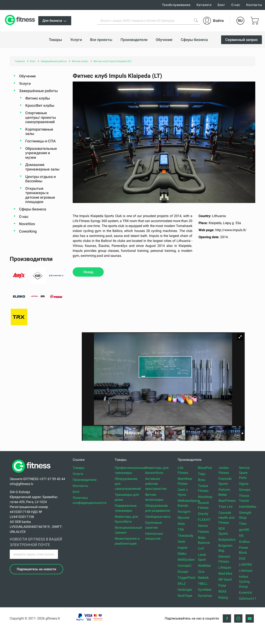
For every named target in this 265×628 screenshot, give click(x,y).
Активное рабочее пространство (156, 484)
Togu (201, 474)
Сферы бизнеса (32, 209)
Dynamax (205, 596)
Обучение (27, 76)
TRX (181, 530)
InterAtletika (247, 507)
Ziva (201, 572)
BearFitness (227, 501)
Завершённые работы (38, 91)
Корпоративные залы (39, 131)
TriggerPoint (186, 578)
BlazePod (205, 468)
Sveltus (244, 542)
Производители (84, 480)
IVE (241, 536)
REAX (222, 591)
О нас (235, 5)
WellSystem (186, 560)
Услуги (25, 83)
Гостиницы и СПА (40, 141)
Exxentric (245, 592)
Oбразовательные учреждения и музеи (41, 153)
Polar (222, 585)
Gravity (203, 514)
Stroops (244, 490)
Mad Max (225, 573)
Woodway (205, 497)
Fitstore (203, 532)
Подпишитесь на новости (36, 569)
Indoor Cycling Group (244, 581)
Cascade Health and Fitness (226, 518)
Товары (78, 468)
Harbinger (185, 590)
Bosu (201, 480)
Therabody (185, 536)
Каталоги (203, 5)
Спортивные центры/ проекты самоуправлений (40, 117)
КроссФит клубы (39, 105)
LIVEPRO (245, 565)
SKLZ (182, 584)
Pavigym (184, 512)
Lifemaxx (246, 571)
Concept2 (185, 566)
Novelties (27, 224)
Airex (181, 524)
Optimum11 (247, 598)
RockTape (185, 596)
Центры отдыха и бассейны (40, 178)
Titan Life (225, 507)
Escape (183, 572)
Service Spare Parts (244, 473)
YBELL (203, 584)
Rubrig (223, 597)
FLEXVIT (204, 520)
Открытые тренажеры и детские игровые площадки (40, 195)
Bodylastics (226, 540)
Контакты (254, 5)
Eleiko (182, 554)
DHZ (242, 559)
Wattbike (204, 566)
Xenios (203, 526)
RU (240, 20)
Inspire (182, 548)
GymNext (204, 590)
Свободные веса (157, 517)
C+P (201, 549)
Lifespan (224, 567)
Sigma (243, 484)
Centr (181, 542)
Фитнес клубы (37, 98)
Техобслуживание (176, 5)
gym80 (244, 530)
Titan (243, 524)
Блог (221, 5)
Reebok (203, 578)
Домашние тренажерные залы (42, 166)
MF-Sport (225, 579)
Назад (88, 272)
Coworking (28, 231)
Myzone (183, 518)
